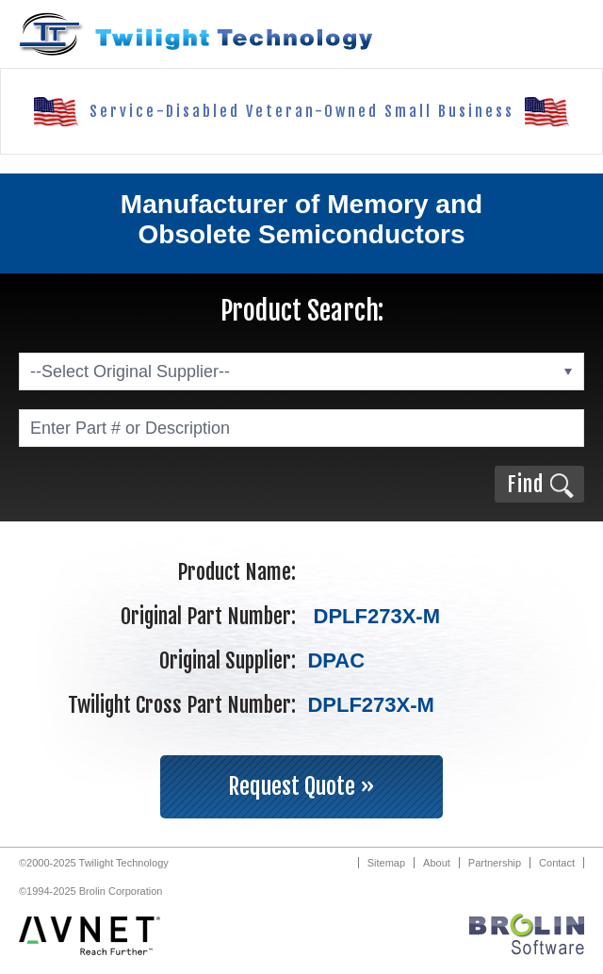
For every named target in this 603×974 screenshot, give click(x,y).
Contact (557, 862)
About (436, 862)
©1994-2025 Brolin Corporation (90, 891)
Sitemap (386, 862)
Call (493, 34)
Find (525, 484)
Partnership (494, 862)
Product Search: (301, 310)
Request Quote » (301, 786)
